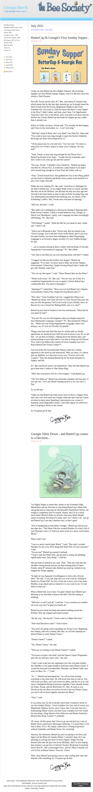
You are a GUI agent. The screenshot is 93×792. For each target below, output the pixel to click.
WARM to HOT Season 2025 (13, 27)
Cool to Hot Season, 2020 (12, 38)
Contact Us (7, 50)
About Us (7, 48)
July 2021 (9, 57)
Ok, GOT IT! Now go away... (81, 784)
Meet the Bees (8, 45)
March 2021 (10, 68)
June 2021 (9, 60)
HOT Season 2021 (37, 29)
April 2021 (9, 65)
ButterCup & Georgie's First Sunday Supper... (60, 37)
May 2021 (9, 62)
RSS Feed (9, 71)
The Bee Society (9, 25)
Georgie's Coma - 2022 (11, 35)
